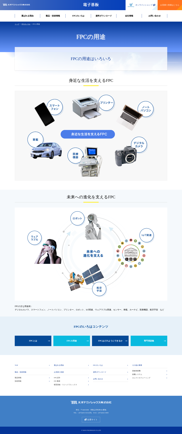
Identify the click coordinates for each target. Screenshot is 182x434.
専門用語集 (149, 341)
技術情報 (18, 381)
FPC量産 (57, 381)
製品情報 (18, 378)
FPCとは (33, 341)
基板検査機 (136, 371)
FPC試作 (57, 378)
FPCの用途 (72, 341)
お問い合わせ (154, 16)
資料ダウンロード (104, 16)
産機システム (137, 374)
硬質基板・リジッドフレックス (65, 385)
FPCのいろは (78, 16)
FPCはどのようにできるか (110, 341)
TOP (16, 365)
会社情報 (129, 16)
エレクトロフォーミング (141, 378)
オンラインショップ (141, 5)
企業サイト (91, 419)
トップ (17, 24)
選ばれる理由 (27, 16)
